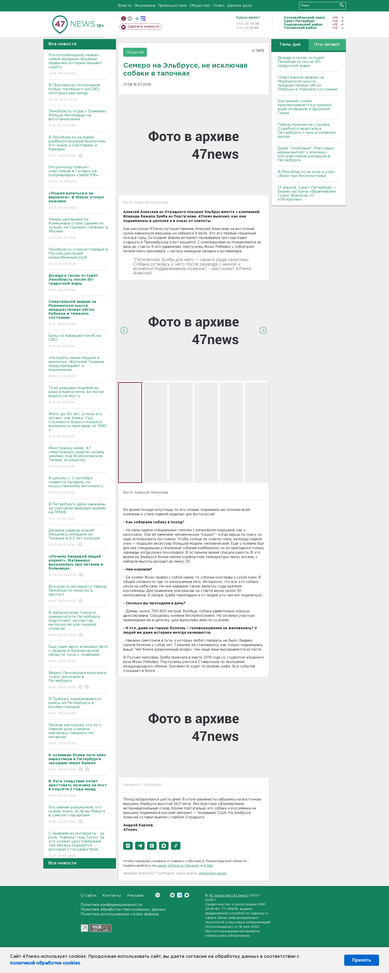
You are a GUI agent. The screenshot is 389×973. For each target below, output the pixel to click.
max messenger (143, 18)
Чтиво (218, 5)
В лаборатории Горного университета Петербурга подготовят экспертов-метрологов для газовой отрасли (78, 624)
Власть (125, 5)
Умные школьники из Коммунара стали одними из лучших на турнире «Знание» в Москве (78, 229)
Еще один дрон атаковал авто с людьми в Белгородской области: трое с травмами (78, 654)
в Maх (208, 865)
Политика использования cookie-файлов (120, 914)
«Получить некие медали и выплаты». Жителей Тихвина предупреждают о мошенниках (78, 367)
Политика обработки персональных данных (123, 909)
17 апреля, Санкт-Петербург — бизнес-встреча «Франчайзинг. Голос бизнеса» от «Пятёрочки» (307, 193)
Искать (341, 5)
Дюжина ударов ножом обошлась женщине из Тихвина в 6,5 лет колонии (78, 538)
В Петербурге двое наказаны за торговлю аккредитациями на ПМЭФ (78, 512)
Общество (199, 5)
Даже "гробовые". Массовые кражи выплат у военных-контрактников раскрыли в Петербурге (306, 154)
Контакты (111, 895)
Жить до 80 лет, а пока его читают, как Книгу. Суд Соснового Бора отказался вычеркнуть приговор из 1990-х (78, 425)
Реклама (135, 895)
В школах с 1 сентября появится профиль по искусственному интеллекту (78, 486)
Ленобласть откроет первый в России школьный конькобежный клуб (78, 257)
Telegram (179, 895)
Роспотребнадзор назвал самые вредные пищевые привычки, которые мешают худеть (78, 64)
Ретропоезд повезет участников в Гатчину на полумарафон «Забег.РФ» (78, 175)
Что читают (327, 44)
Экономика (144, 5)
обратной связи (212, 873)
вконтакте (130, 18)
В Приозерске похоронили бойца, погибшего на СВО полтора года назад (78, 93)
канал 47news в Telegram (178, 865)
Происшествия (172, 5)
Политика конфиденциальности (111, 904)
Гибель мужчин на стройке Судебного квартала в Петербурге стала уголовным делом (306, 130)
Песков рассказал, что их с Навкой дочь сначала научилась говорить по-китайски (78, 734)
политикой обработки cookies (45, 963)
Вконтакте (157, 895)
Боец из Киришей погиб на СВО (78, 341)
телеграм (136, 18)
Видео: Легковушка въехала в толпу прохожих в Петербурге (78, 680)
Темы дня (289, 44)
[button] (128, 846)
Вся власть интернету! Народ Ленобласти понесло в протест (78, 594)
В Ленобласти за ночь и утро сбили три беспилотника (306, 173)
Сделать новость (143, 26)
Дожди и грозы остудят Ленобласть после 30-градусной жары (301, 61)
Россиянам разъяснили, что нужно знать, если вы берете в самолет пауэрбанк (78, 815)
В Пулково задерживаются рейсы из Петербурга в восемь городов (78, 706)
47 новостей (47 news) (228, 895)
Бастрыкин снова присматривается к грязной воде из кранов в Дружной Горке (305, 107)
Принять (361, 960)
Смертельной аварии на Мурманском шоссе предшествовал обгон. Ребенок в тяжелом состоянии (307, 83)
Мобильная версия (123, 18)
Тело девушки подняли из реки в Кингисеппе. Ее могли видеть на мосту (78, 395)
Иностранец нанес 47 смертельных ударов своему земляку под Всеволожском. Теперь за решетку (78, 457)
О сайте (88, 895)
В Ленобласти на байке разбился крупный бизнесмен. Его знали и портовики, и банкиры (78, 147)
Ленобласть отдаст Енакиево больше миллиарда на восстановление (78, 119)
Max (186, 895)
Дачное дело (239, 5)
